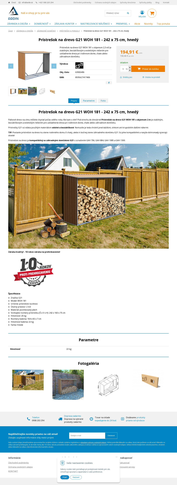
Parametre (89, 100)
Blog (157, 2)
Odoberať (111, 436)
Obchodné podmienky (82, 2)
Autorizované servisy (125, 467)
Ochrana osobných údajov (105, 2)
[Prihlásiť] (142, 14)
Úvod (13, 2)
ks (127, 69)
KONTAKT (13, 471)
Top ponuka (163, 23)
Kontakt (166, 2)
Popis (74, 100)
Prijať (65, 477)
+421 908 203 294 (46, 2)
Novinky (148, 23)
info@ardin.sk (27, 2)
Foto (103, 100)
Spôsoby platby (145, 2)
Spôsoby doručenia (128, 2)
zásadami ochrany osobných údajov (93, 442)
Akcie (137, 23)
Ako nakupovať (122, 462)
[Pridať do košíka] (148, 69)
